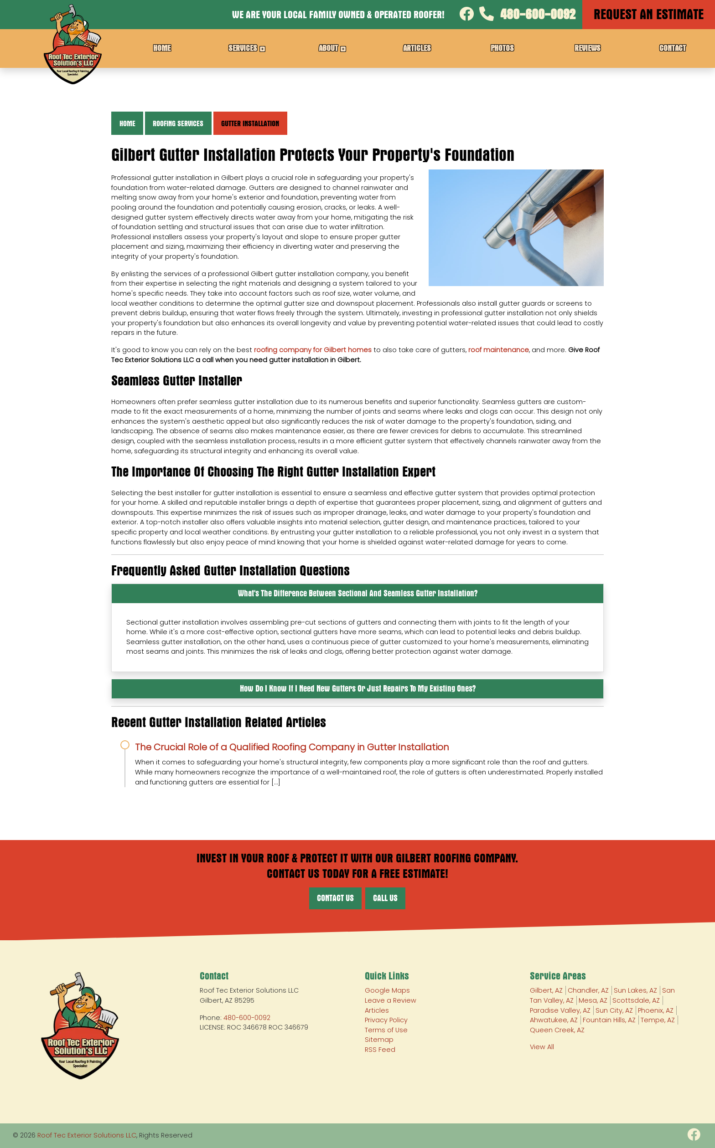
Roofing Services (178, 123)
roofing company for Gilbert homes (313, 349)
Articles (377, 1010)
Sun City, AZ (614, 1010)
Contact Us (335, 898)
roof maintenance (498, 349)
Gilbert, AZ (546, 990)
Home (127, 123)
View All (542, 1046)
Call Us (385, 898)
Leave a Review (390, 1000)
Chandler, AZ (588, 990)
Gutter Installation (250, 123)
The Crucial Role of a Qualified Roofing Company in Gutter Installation (292, 747)
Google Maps (387, 990)
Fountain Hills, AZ (609, 1020)
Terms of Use (386, 1030)
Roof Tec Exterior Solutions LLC (86, 1135)
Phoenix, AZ (656, 1010)
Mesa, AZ (593, 1000)
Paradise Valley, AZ (560, 1010)
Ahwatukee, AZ (554, 1020)
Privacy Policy (386, 1020)
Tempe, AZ (658, 1020)
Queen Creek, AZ (557, 1030)
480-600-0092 (527, 14)
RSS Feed (380, 1049)
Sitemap (379, 1039)
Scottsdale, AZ (636, 1000)
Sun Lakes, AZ (635, 990)
